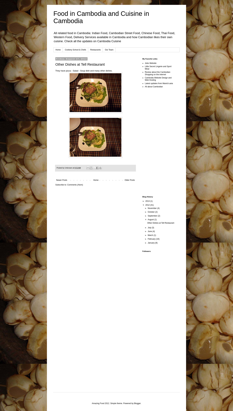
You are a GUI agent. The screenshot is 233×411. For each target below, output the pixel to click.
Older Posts (130, 180)
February (152, 239)
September (153, 216)
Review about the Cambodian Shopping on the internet (157, 73)
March (151, 235)
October (151, 212)
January (151, 243)
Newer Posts (61, 180)
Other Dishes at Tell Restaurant (80, 64)
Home (58, 50)
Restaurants (95, 50)
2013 (147, 201)
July (150, 228)
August (151, 219)
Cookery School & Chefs (75, 50)
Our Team (109, 50)
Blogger (137, 403)
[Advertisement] (93, 196)
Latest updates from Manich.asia (159, 83)
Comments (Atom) (75, 185)
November (152, 208)
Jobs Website (150, 63)
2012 (147, 205)
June (150, 231)
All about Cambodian (154, 87)
